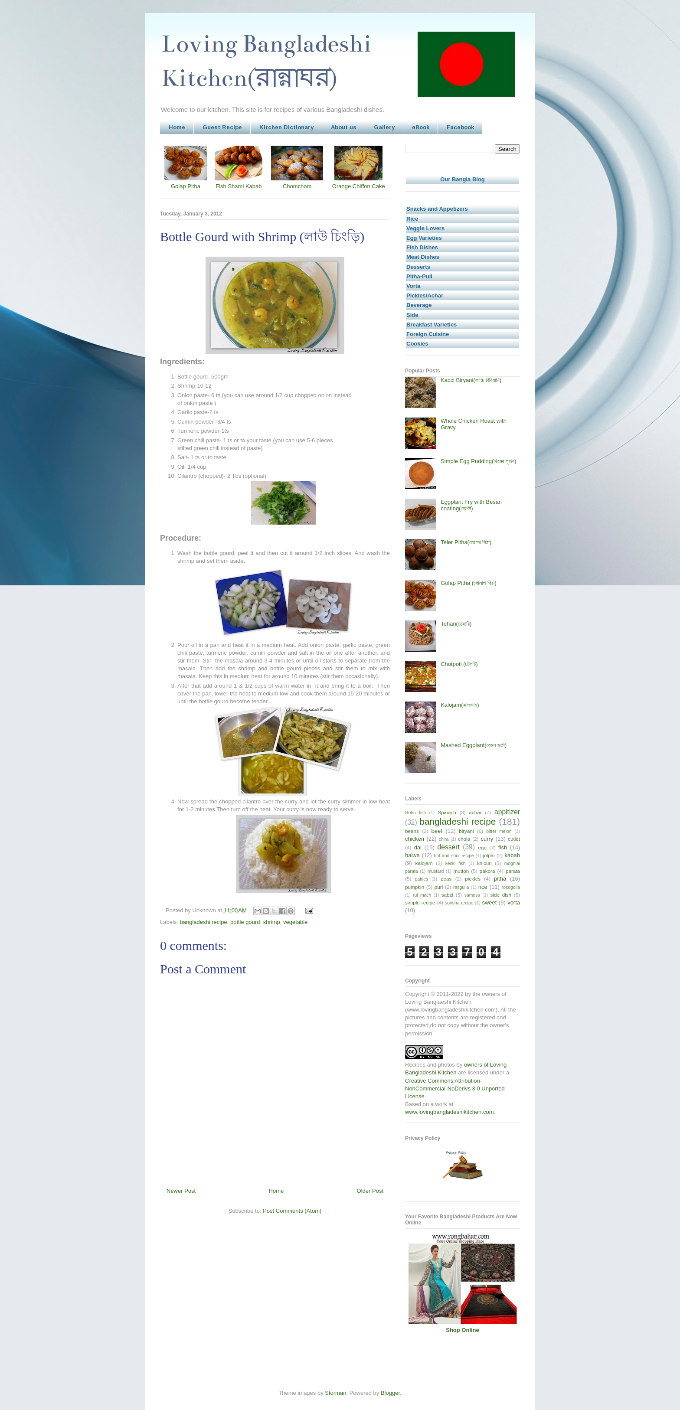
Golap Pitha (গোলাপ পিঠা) (469, 583)
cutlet (514, 839)
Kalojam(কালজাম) (460, 705)
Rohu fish (415, 812)
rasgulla (461, 887)
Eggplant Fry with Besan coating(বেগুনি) (471, 505)
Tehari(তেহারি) (456, 623)
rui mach (422, 895)
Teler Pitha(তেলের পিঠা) (466, 542)
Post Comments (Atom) (292, 1211)
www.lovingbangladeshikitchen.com (449, 1112)
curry (487, 839)
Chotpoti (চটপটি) (459, 664)
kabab (512, 855)
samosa (472, 895)
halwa (412, 855)
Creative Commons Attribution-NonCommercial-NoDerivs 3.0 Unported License (455, 1088)
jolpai (488, 855)
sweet (489, 902)
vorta (513, 902)
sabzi (447, 895)
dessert (449, 847)
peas (446, 878)
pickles (473, 878)
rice (482, 887)
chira (444, 839)
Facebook (460, 127)
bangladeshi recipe (203, 922)
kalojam (424, 863)
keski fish (455, 863)
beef (437, 831)
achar (475, 812)
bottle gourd (245, 922)
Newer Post (181, 1191)
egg (482, 847)
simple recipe (420, 902)
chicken (414, 839)
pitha (500, 878)
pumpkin (414, 887)
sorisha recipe (459, 903)
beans (412, 831)
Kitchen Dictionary (286, 127)
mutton (461, 871)
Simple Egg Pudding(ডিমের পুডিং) (478, 461)
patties (421, 879)
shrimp (271, 922)
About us (343, 127)
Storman (335, 1393)
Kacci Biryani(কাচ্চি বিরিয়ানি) (471, 380)
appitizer (507, 812)
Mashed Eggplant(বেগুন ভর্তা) (474, 745)
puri (439, 887)
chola (464, 839)
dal (418, 847)
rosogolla (511, 887)
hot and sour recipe (454, 855)
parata (513, 871)
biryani (466, 831)
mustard (436, 871)
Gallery (384, 127)
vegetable (295, 922)
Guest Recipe (222, 127)
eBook (420, 127)
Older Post (370, 1191)
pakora (487, 871)
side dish (501, 895)
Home (177, 127)
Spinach (447, 812)
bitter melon (498, 831)
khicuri (484, 863)
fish (502, 847)
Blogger (390, 1393)
